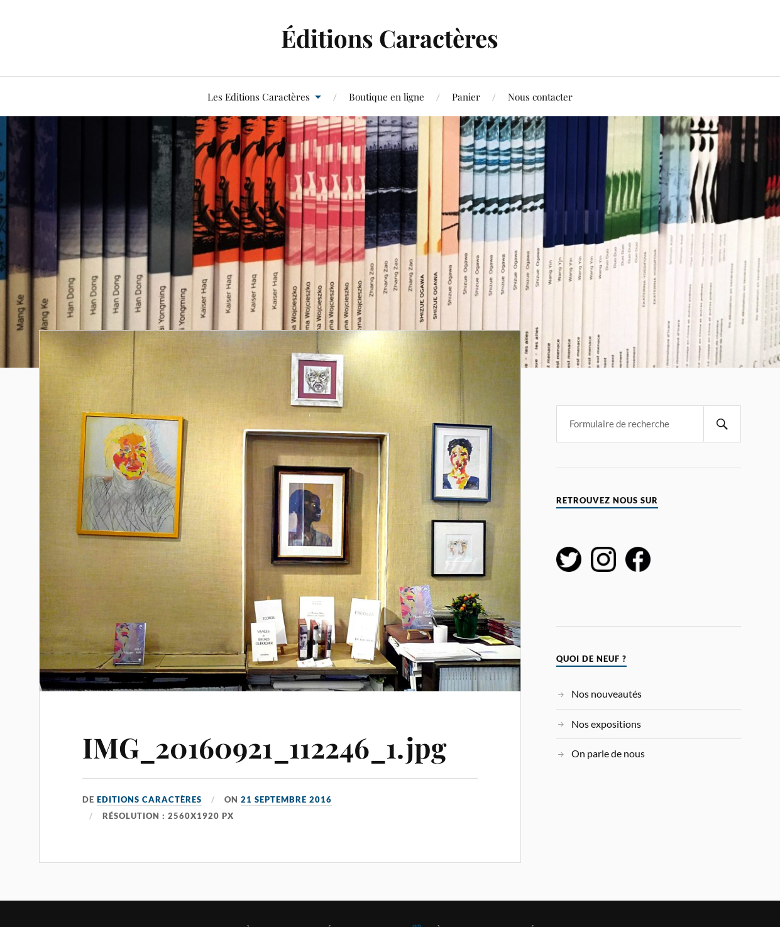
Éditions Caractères (389, 38)
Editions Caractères (149, 799)
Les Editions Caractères (258, 96)
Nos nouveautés (606, 693)
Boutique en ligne (386, 96)
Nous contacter (540, 96)
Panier (466, 96)
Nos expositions (606, 724)
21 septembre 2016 (286, 799)
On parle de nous (608, 753)
